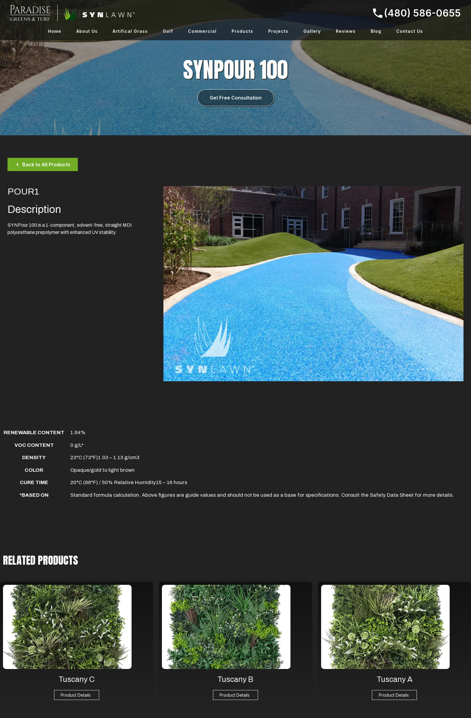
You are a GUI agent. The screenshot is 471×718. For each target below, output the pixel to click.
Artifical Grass (130, 31)
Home (54, 31)
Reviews (346, 31)
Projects (278, 31)
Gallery (312, 31)
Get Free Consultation (236, 98)
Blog (376, 31)
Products (242, 31)
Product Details (76, 695)
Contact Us (409, 31)
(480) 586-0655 (417, 13)
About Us (87, 31)
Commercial (202, 31)
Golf (168, 31)
